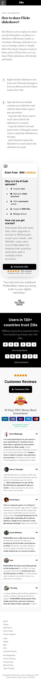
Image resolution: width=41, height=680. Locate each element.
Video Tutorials (8, 668)
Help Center (7, 628)
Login (5, 638)
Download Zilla (19, 267)
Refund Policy (8, 665)
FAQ (4, 648)
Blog (5, 645)
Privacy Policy (8, 662)
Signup (5, 641)
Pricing (5, 624)
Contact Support (9, 634)
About (5, 621)
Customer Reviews (10, 651)
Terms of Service (9, 659)
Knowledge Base (9, 655)
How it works (8, 631)
